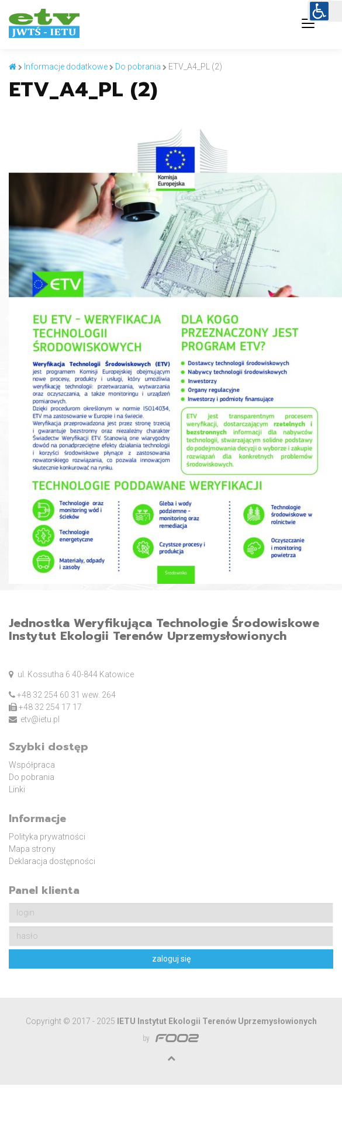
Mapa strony (32, 849)
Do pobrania (31, 777)
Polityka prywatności (47, 836)
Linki (17, 789)
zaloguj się (171, 958)
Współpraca (32, 765)
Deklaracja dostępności (52, 861)
